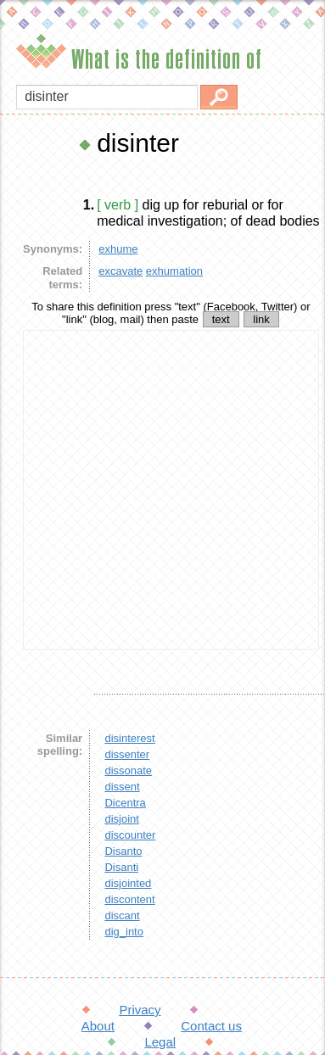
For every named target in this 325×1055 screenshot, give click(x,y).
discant (121, 915)
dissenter (126, 754)
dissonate (128, 770)
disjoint (121, 818)
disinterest (129, 738)
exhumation (174, 271)
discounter (129, 835)
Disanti (121, 867)
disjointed (127, 883)
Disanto (123, 851)
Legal (160, 1042)
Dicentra (124, 802)
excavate (120, 271)
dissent (121, 786)
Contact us (211, 1026)
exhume (117, 249)
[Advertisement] (159, 490)
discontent (129, 899)
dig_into (123, 931)
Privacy (139, 1009)
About (98, 1026)
